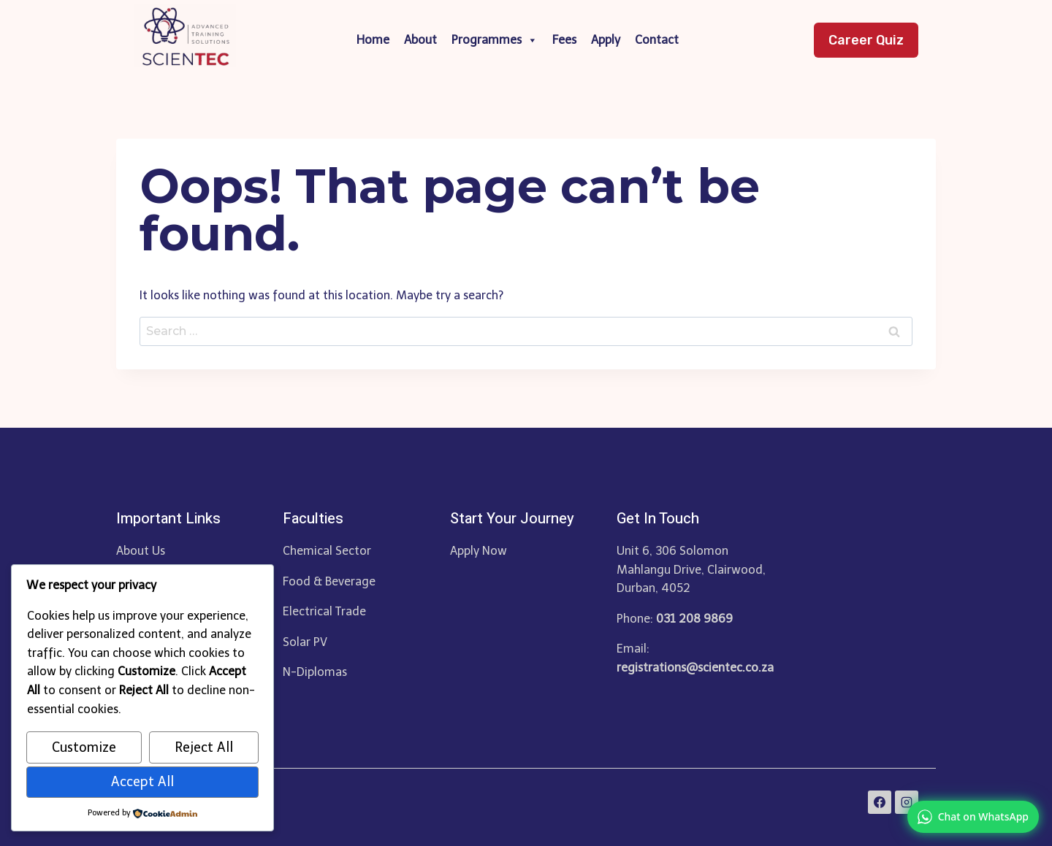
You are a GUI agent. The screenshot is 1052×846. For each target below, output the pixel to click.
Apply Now (478, 551)
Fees (564, 40)
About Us (140, 551)
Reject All (204, 747)
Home (373, 40)
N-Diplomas (315, 672)
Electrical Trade (324, 611)
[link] (973, 817)
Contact (657, 40)
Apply (605, 40)
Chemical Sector (327, 551)
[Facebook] (879, 802)
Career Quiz (866, 40)
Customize (84, 747)
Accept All (142, 782)
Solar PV (305, 642)
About (420, 40)
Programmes (494, 40)
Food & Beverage (329, 581)
